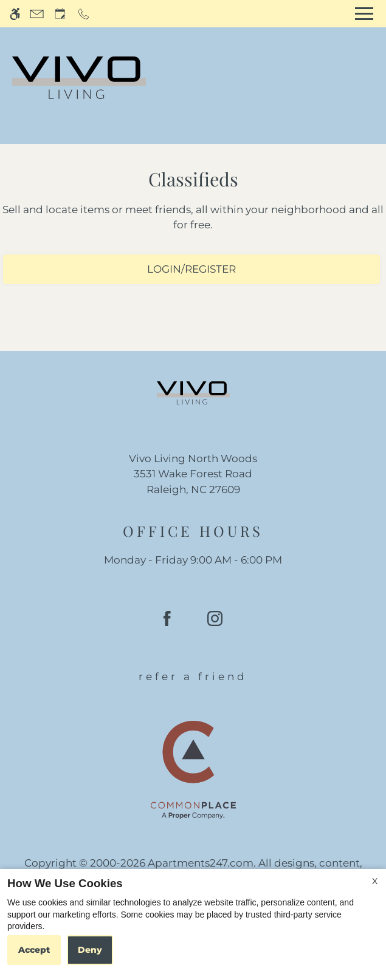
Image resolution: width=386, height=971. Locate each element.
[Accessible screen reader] (15, 13)
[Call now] (83, 13)
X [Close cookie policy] (374, 881)
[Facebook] (167, 623)
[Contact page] (37, 13)
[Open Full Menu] (364, 13)
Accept (34, 949)
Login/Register (191, 269)
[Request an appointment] (60, 13)
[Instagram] (214, 623)
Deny (90, 949)
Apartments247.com (200, 863)
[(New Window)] (193, 481)
